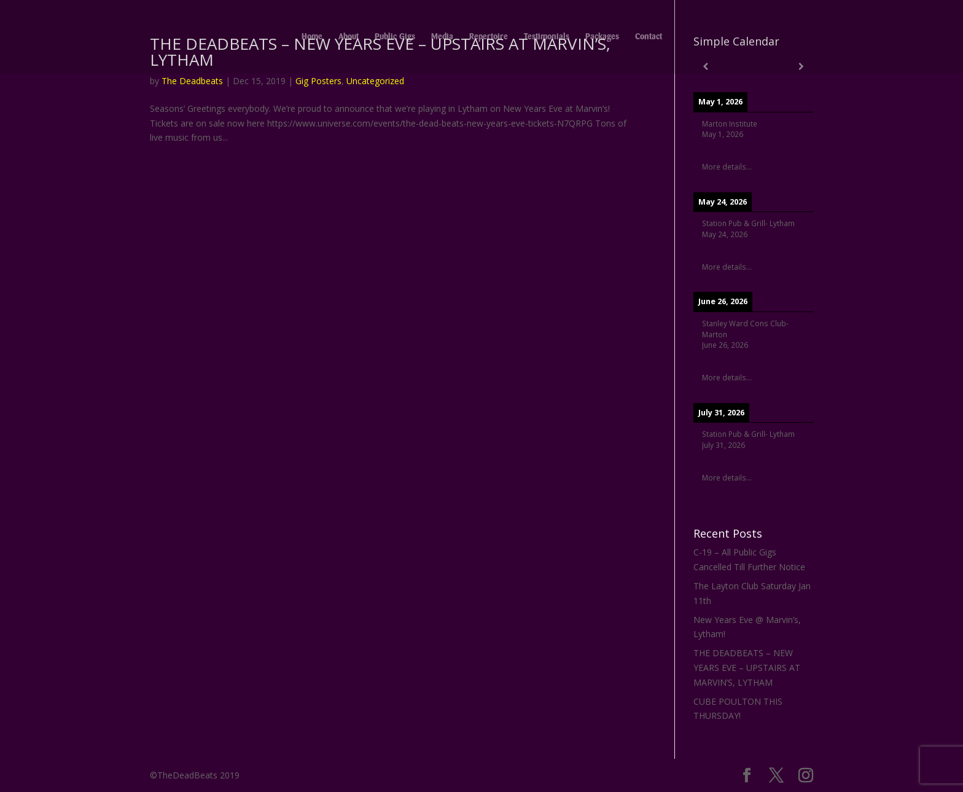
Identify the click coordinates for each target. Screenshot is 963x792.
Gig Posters (318, 81)
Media (442, 37)
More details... (727, 166)
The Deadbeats (192, 81)
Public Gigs (395, 37)
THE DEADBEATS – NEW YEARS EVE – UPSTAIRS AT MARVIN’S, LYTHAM (746, 667)
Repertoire (488, 37)
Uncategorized (375, 81)
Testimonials (546, 37)
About (348, 37)
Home (312, 37)
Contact (648, 37)
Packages (602, 37)
